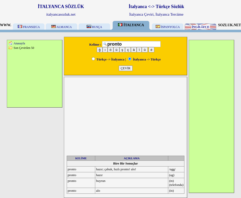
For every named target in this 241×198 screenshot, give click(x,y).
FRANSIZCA (29, 27)
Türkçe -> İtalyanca (108, 59)
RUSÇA (94, 27)
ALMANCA (61, 27)
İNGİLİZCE (200, 27)
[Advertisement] (34, 78)
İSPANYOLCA (168, 27)
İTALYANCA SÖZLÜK (61, 6)
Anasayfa (19, 43)
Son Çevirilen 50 (24, 48)
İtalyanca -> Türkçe (144, 59)
